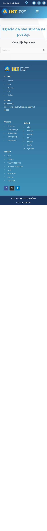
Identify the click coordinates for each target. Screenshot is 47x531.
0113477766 (9, 104)
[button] (37, 11)
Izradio (23, 202)
